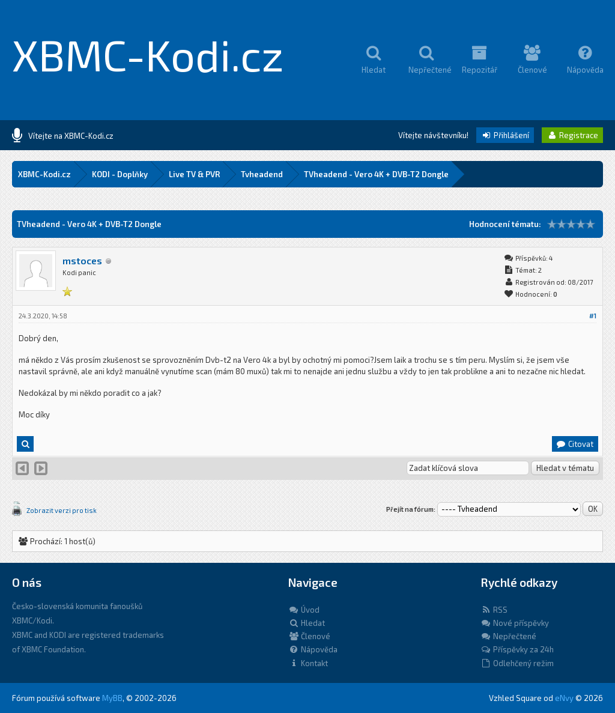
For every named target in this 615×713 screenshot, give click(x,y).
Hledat (306, 623)
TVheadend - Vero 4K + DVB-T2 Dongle (376, 174)
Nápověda (313, 649)
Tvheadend (262, 174)
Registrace (572, 135)
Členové (309, 636)
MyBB (112, 698)
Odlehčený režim (517, 663)
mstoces (82, 260)
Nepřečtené (508, 636)
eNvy (564, 698)
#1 (592, 316)
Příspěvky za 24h (517, 649)
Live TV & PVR (194, 174)
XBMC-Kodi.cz (148, 54)
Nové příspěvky (514, 623)
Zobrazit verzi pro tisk (61, 510)
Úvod (304, 609)
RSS (493, 609)
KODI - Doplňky (120, 174)
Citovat (574, 444)
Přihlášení (505, 135)
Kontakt (308, 663)
